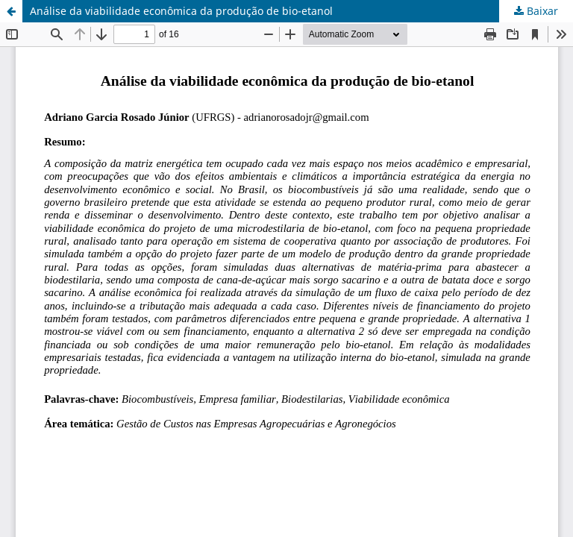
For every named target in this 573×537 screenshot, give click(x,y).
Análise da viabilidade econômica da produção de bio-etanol (181, 11)
